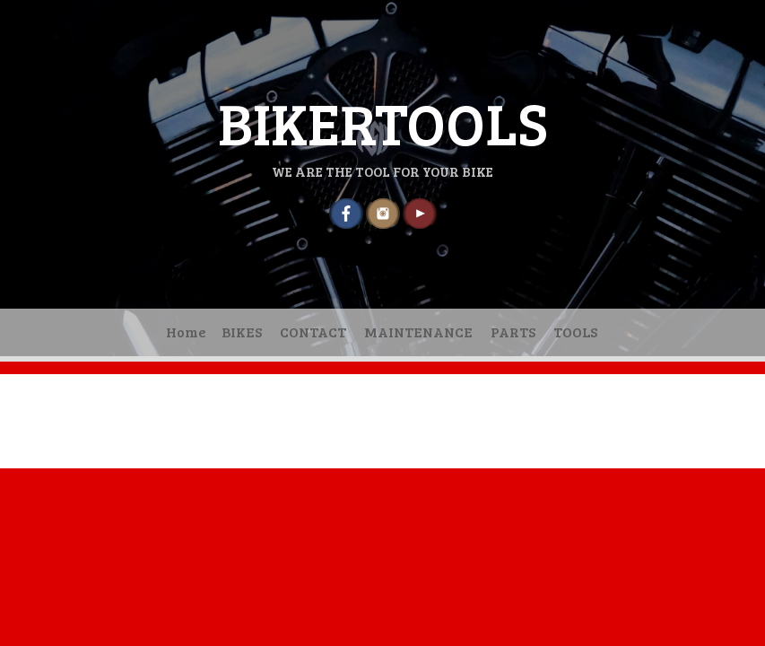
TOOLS (575, 331)
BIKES (242, 331)
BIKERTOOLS (383, 122)
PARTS (513, 331)
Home (186, 331)
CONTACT (313, 331)
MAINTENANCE (418, 331)
